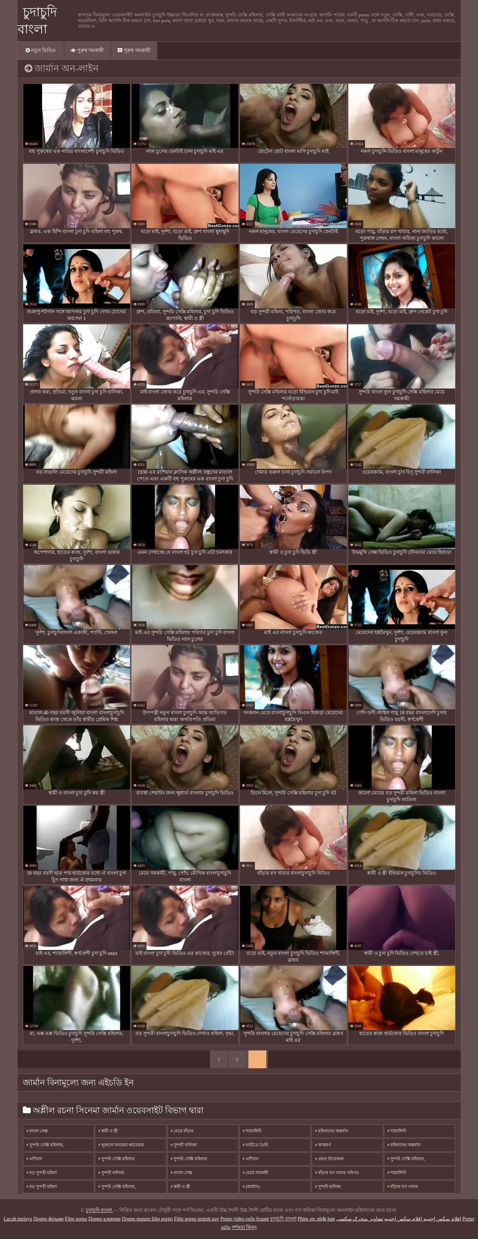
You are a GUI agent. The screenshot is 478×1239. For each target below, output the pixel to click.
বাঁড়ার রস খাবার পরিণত (337, 1172)
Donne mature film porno (147, 1219)
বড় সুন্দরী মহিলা (42, 1172)
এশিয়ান (34, 1158)
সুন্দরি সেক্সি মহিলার (117, 1158)
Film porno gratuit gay (196, 1219)
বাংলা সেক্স (37, 1131)
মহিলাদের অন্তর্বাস (331, 1131)
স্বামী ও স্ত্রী (108, 1131)
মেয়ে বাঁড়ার (182, 1131)
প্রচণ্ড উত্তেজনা (329, 1158)
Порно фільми (49, 1219)
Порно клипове (104, 1219)
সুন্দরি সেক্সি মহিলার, (45, 1144)
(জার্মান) (251, 1186)
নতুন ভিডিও (41, 50)
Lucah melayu (18, 1219)
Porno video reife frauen (244, 1219)
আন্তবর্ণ (323, 1144)
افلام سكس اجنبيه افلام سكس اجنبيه (422, 1219)
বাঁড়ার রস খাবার (403, 1186)
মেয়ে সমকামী (255, 1172)
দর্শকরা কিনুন (244, 1227)
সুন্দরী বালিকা (111, 1172)
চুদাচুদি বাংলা (99, 1210)
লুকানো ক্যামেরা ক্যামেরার (121, 1144)
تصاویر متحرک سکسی (359, 1219)
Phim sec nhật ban (316, 1219)
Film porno (76, 1219)
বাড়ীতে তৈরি (255, 1144)
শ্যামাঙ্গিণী (252, 1131)
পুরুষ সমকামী (87, 50)
